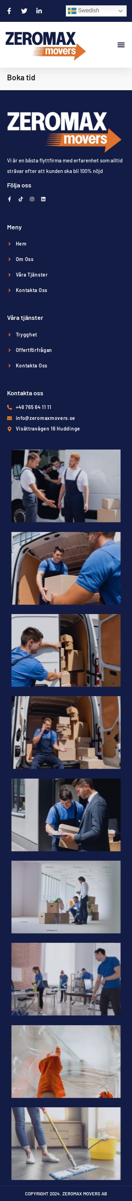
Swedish (83, 11)
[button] (121, 45)
